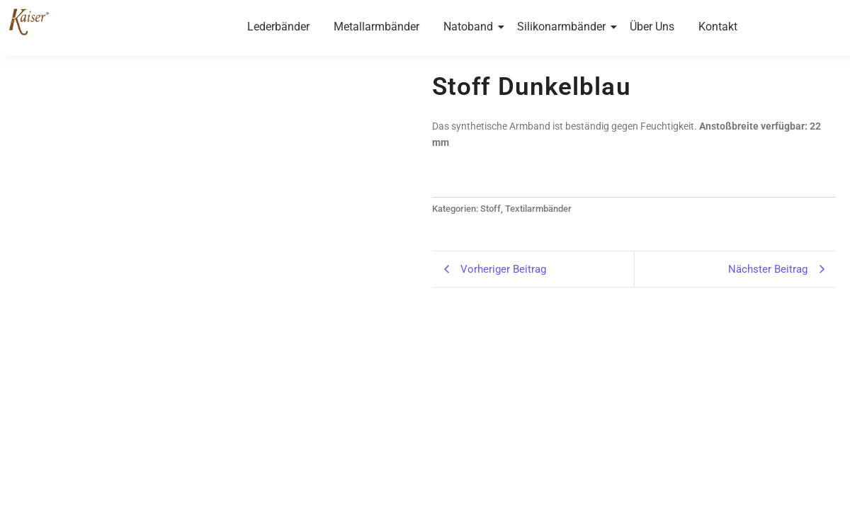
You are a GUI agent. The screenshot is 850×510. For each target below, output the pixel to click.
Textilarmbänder (538, 208)
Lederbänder (278, 26)
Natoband (470, 26)
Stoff (490, 208)
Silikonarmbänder (564, 26)
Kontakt (717, 26)
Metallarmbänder (376, 26)
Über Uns (652, 26)
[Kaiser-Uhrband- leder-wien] (28, 21)
